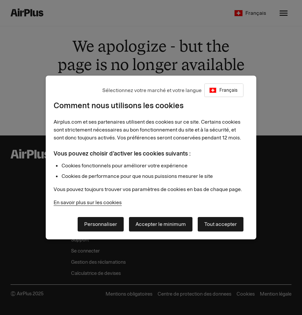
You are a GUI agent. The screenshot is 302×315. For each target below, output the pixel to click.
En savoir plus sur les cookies (88, 202)
